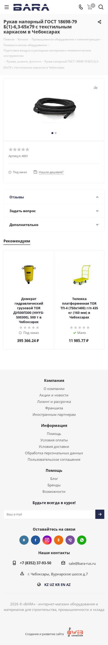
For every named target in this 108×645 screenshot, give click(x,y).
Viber (70, 540)
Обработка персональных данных (54, 453)
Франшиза (54, 408)
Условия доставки (54, 446)
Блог (54, 478)
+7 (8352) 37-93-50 (35, 562)
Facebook (35, 540)
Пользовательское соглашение (54, 459)
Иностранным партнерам (54, 414)
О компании (54, 388)
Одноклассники (58, 540)
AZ (68, 584)
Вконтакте (24, 540)
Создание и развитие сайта (44, 634)
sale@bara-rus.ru (82, 563)
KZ (46, 584)
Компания (54, 380)
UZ (52, 584)
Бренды (54, 485)
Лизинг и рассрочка (54, 401)
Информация (54, 425)
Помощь (54, 433)
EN (63, 584)
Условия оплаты (54, 440)
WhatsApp (81, 540)
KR (57, 584)
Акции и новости (54, 395)
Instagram (47, 540)
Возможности (54, 491)
